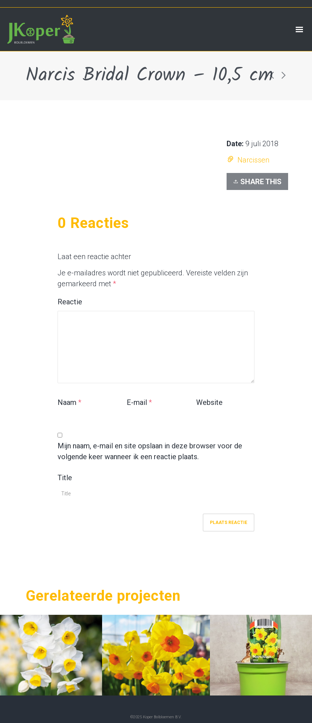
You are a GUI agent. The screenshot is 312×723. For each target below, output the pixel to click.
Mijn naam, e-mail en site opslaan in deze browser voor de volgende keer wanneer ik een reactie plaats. (150, 451)
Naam (67, 402)
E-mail (137, 402)
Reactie (70, 301)
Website (209, 402)
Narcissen (253, 160)
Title (65, 477)
